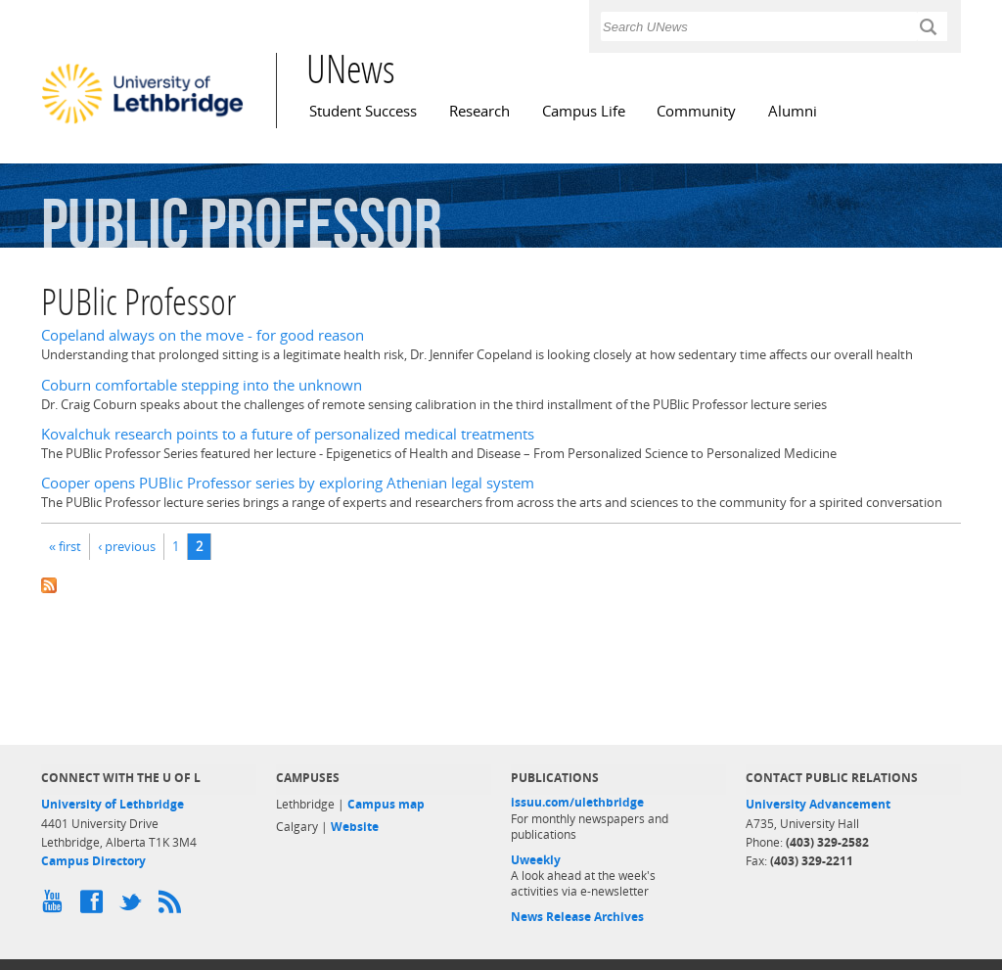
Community (696, 111)
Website (355, 826)
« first (65, 546)
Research (479, 111)
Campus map (386, 804)
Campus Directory (93, 861)
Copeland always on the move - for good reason (202, 335)
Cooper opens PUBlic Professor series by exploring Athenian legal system (287, 483)
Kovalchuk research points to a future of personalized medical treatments (287, 434)
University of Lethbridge (112, 804)
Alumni (792, 111)
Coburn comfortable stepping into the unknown (201, 385)
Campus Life (583, 111)
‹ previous (127, 546)
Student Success (363, 111)
